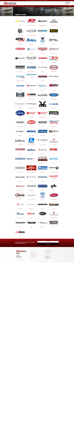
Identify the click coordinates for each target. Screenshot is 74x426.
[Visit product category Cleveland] (43, 68)
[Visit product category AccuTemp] (20, 22)
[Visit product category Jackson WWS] (43, 132)
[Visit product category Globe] (20, 114)
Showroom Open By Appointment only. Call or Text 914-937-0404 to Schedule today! (37, 0)
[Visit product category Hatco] (31, 123)
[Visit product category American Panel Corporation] (31, 32)
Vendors (16, 6)
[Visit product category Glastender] (54, 105)
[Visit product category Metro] (54, 150)
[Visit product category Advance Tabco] (54, 22)
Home (5, 6)
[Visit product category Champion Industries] (20, 68)
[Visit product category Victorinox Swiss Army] (54, 214)
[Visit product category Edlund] (20, 96)
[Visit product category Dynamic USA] (43, 87)
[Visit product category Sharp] (54, 178)
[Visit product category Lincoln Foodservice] (43, 141)
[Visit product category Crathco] (31, 76)
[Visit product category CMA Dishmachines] (54, 68)
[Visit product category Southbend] (20, 187)
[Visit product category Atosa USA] (31, 41)
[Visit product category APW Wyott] (20, 41)
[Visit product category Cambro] (43, 59)
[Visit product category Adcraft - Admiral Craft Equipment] (43, 22)
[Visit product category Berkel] (20, 50)
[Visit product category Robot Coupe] (20, 178)
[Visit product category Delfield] (54, 77)
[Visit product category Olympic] (54, 160)
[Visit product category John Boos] (54, 132)
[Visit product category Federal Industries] (54, 96)
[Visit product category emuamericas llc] (31, 96)
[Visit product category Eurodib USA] (43, 96)
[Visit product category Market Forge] (43, 150)
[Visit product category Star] (54, 187)
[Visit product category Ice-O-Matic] (20, 132)
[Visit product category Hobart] (43, 123)
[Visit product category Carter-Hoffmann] (54, 59)
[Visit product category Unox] (43, 214)
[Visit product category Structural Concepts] (31, 196)
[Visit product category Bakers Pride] (43, 41)
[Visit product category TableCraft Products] (54, 196)
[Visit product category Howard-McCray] (54, 123)
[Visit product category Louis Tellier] (54, 141)
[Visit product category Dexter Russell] (20, 87)
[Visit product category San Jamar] (31, 178)
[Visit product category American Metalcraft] (20, 32)
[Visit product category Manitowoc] (31, 150)
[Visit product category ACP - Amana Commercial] (31, 22)
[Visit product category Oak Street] (43, 160)
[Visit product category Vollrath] (20, 224)
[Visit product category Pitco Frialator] (43, 169)
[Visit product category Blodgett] (43, 50)
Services (19, 6)
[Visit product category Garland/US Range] (31, 105)
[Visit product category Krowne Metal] (20, 141)
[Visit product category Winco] (20, 233)
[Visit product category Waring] (54, 224)
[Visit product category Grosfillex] (54, 114)
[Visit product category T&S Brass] (43, 196)
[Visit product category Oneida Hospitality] (20, 169)
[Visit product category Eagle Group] (54, 87)
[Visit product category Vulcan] (31, 224)
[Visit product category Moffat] (20, 160)
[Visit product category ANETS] (54, 32)
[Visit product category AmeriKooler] (43, 32)
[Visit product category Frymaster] (20, 105)
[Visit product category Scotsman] (43, 178)
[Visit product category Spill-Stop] (43, 187)
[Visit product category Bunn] (20, 59)
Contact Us (32, 6)
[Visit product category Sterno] (20, 196)
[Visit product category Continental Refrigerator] (20, 77)
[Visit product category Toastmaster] (43, 205)
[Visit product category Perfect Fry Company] (31, 169)
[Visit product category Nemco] (31, 160)
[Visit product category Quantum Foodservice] (54, 169)
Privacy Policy (33, 257)
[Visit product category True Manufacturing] (20, 214)
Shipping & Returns (34, 254)
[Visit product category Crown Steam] (43, 77)
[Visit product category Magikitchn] (20, 150)
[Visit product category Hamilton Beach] (20, 123)
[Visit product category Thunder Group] (31, 205)
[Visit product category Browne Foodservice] (54, 50)
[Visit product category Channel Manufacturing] (31, 68)
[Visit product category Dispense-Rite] (31, 87)
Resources (23, 6)
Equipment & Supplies (10, 6)
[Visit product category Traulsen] (54, 205)
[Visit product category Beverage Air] (31, 50)
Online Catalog (33, 252)
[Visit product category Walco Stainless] (43, 224)
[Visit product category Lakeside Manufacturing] (31, 141)
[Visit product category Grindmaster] (31, 114)
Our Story (28, 6)
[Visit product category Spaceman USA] (31, 187)
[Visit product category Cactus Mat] (31, 59)
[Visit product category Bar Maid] (54, 41)
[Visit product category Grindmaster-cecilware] (43, 114)
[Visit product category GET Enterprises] (43, 105)
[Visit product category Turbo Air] (31, 214)
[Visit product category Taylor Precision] (20, 205)
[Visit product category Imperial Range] (31, 132)
